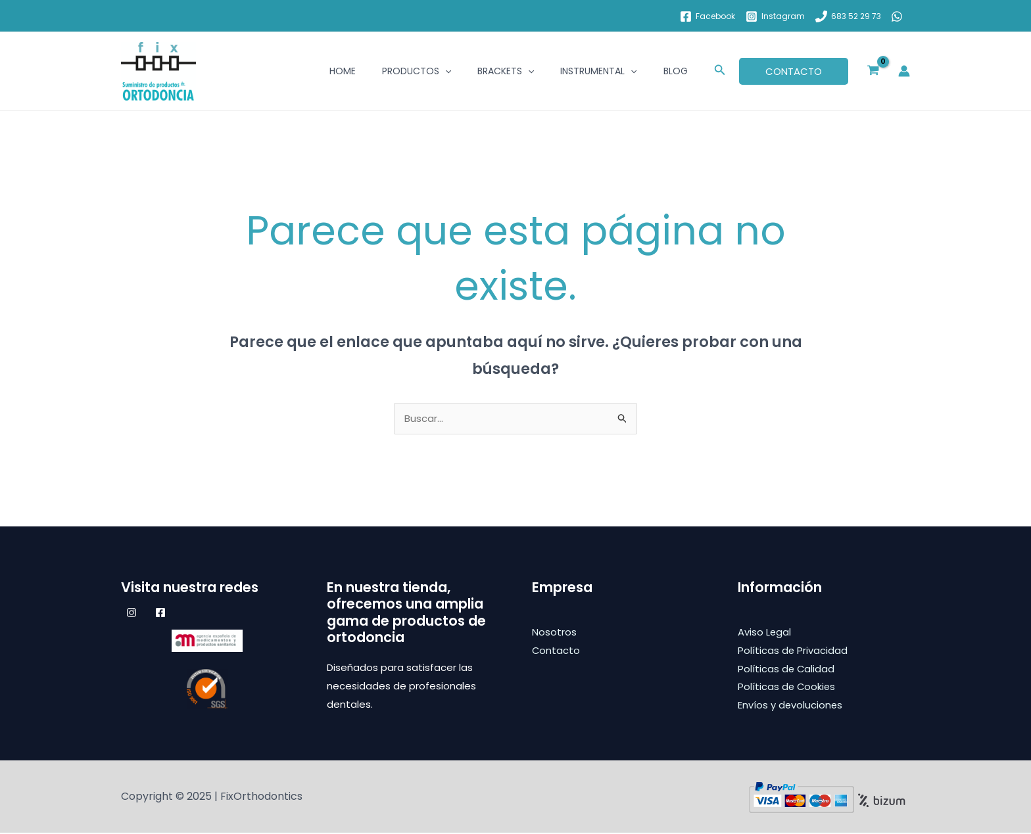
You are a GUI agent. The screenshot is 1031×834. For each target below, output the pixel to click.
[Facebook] (708, 16)
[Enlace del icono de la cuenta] (904, 71)
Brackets (505, 71)
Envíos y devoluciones (791, 706)
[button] (720, 71)
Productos (416, 71)
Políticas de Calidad (787, 669)
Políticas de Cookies (787, 688)
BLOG (675, 71)
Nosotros (554, 632)
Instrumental (598, 71)
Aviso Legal (765, 632)
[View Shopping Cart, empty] (873, 71)
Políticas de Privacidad (793, 651)
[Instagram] (775, 16)
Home (342, 71)
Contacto (556, 651)
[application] (445, 71)
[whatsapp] (899, 16)
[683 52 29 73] (848, 16)
